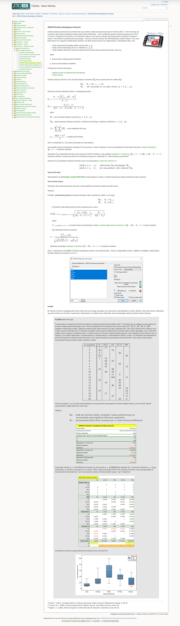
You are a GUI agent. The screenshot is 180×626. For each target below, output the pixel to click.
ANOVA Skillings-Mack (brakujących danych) (32, 65)
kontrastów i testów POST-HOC (73, 177)
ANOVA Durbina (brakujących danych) (101, 14)
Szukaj (167, 8)
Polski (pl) (164, 4)
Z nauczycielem (20, 96)
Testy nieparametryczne (78, 14)
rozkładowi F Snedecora (120, 154)
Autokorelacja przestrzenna (23, 115)
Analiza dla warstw (21, 77)
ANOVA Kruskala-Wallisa (27, 52)
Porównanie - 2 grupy (22, 44)
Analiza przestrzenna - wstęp (24, 100)
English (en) (155, 4)
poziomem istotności (107, 161)
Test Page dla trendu (26, 60)
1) (123, 31)
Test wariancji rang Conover (28, 56)
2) (128, 155)
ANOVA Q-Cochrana (25, 69)
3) (121, 323)
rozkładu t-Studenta (99, 225)
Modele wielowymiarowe (22, 86)
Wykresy (18, 29)
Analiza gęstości (20, 110)
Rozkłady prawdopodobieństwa (24, 35)
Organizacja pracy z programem (25, 27)
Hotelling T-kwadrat (21, 75)
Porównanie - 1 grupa (22, 42)
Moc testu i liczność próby (23, 31)
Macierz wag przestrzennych (24, 104)
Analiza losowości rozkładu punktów (26, 112)
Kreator (73, 253)
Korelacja (18, 79)
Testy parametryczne (23, 48)
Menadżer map (20, 102)
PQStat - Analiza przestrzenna (22, 98)
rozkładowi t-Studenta (74, 246)
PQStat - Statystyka (42, 14)
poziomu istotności (116, 225)
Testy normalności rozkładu (23, 40)
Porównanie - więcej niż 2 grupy (60, 14)
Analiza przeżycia (21, 92)
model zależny (57, 75)
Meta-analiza (19, 94)
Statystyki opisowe (21, 108)
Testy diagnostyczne (21, 83)
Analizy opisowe (20, 33)
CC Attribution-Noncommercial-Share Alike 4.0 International (117, 618)
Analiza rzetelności (21, 90)
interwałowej (80, 73)
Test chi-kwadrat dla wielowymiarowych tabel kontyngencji (36, 67)
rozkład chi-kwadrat (148, 147)
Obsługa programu (21, 25)
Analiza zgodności (21, 81)
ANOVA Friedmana (25, 58)
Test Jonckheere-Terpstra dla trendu (30, 54)
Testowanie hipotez (21, 38)
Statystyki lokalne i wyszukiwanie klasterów (28, 117)
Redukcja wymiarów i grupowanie (25, 88)
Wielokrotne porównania (22, 71)
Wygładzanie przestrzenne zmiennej (26, 106)
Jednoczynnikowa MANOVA (24, 73)
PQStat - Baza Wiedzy (27, 14)
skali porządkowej (66, 73)
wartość (84, 161)
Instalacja (18, 23)
